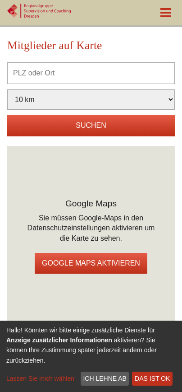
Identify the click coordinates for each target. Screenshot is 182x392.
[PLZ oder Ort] (91, 73)
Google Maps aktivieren (91, 263)
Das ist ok (152, 378)
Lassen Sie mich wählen (40, 378)
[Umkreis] (91, 99)
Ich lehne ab (104, 378)
